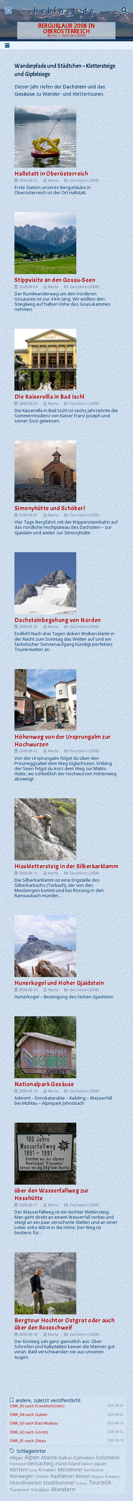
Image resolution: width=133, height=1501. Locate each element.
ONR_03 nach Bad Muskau (34, 1423)
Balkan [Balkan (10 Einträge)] (66, 1458)
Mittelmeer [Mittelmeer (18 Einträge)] (69, 1469)
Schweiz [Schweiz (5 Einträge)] (112, 1476)
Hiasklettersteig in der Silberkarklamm (66, 866)
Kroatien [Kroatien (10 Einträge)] (47, 1470)
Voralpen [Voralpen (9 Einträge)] (40, 1490)
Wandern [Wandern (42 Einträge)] (63, 1489)
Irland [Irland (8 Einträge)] (61, 1464)
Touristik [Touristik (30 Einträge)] (100, 1482)
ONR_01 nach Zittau (28, 1440)
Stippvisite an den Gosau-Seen (54, 280)
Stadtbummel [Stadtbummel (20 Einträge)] (58, 1482)
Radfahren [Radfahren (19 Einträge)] (62, 1476)
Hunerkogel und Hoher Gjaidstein (59, 983)
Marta (53, 180)
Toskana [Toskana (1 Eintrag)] (81, 1483)
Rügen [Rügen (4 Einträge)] (97, 1476)
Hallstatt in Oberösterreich (51, 174)
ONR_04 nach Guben (28, 1414)
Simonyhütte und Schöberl (49, 508)
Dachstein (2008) (84, 180)
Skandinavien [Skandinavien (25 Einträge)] (26, 1482)
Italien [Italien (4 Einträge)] (87, 1463)
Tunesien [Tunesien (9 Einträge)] (20, 1490)
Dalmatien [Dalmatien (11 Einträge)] (84, 1458)
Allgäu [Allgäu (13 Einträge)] (16, 1458)
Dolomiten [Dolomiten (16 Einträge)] (108, 1457)
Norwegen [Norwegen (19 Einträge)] (22, 1476)
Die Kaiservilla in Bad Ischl (49, 397)
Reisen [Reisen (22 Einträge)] (82, 1475)
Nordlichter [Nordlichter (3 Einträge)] (94, 1470)
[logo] (8, 10)
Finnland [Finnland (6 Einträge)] (18, 1463)
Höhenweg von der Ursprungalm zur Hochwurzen (62, 740)
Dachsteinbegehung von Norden (57, 620)
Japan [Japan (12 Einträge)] (101, 1463)
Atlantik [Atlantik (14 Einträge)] (49, 1457)
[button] (124, 10)
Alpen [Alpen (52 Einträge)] (32, 1457)
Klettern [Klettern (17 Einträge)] (19, 1469)
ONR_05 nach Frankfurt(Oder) (37, 1405)
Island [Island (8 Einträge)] (74, 1464)
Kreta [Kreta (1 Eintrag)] (33, 1470)
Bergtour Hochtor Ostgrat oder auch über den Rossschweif (64, 1324)
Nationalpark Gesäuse (44, 1084)
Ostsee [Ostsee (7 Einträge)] (42, 1476)
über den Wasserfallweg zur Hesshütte (51, 1194)
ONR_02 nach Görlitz (29, 1432)
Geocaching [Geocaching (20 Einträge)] (40, 1463)
